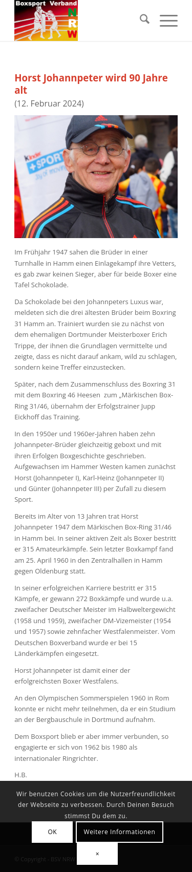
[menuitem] (140, 20)
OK (52, 831)
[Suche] (140, 20)
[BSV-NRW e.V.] (79, 20)
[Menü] (164, 20)
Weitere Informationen (120, 831)
